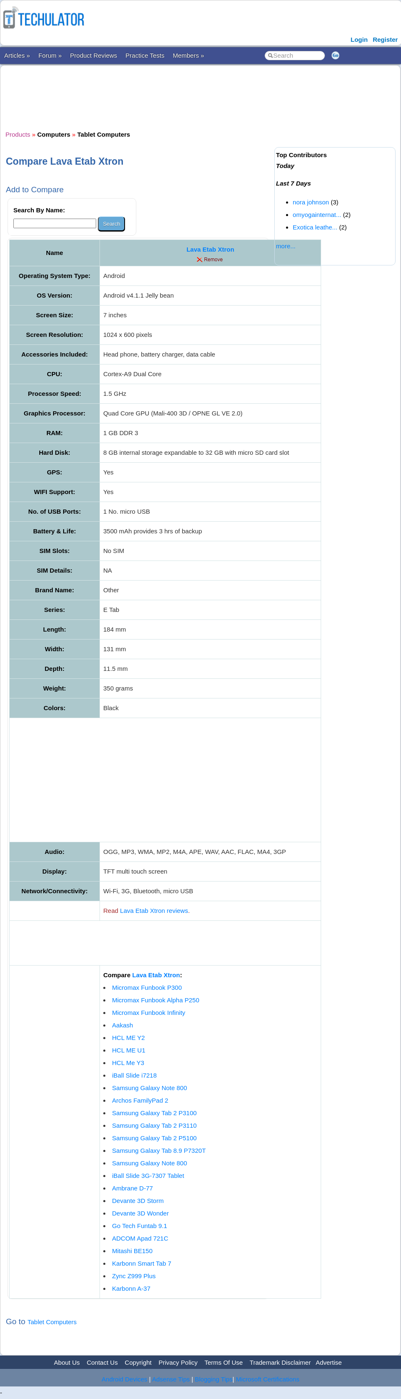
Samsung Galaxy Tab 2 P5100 (154, 1138)
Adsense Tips (171, 1379)
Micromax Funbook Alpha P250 (155, 1000)
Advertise (329, 1362)
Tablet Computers (52, 1321)
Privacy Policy (177, 1362)
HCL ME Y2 (128, 1037)
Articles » (17, 55)
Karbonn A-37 (131, 1288)
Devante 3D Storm (137, 1200)
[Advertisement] (157, 97)
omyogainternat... (317, 214)
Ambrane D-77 (132, 1188)
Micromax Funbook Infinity (148, 1012)
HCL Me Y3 (128, 1062)
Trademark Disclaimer (280, 1362)
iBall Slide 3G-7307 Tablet (148, 1175)
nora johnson (311, 202)
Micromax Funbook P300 (147, 987)
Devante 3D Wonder (140, 1213)
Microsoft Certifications (267, 1379)
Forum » (50, 55)
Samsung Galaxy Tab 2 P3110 (154, 1125)
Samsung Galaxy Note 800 (149, 1087)
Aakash (122, 1025)
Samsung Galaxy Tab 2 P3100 (154, 1112)
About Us (67, 1362)
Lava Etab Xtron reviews (154, 910)
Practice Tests (144, 55)
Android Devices (124, 1379)
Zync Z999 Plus (134, 1275)
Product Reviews (93, 55)
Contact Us (102, 1362)
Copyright (138, 1362)
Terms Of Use (223, 1362)
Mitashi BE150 (132, 1250)
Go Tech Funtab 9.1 (139, 1225)
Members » (188, 55)
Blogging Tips (213, 1379)
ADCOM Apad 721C (140, 1238)
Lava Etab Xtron (210, 249)
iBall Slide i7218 (134, 1075)
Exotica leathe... (315, 227)
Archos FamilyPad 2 (140, 1100)
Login (359, 39)
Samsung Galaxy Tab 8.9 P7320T (159, 1150)
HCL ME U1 (128, 1050)
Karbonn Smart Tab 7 (141, 1263)
